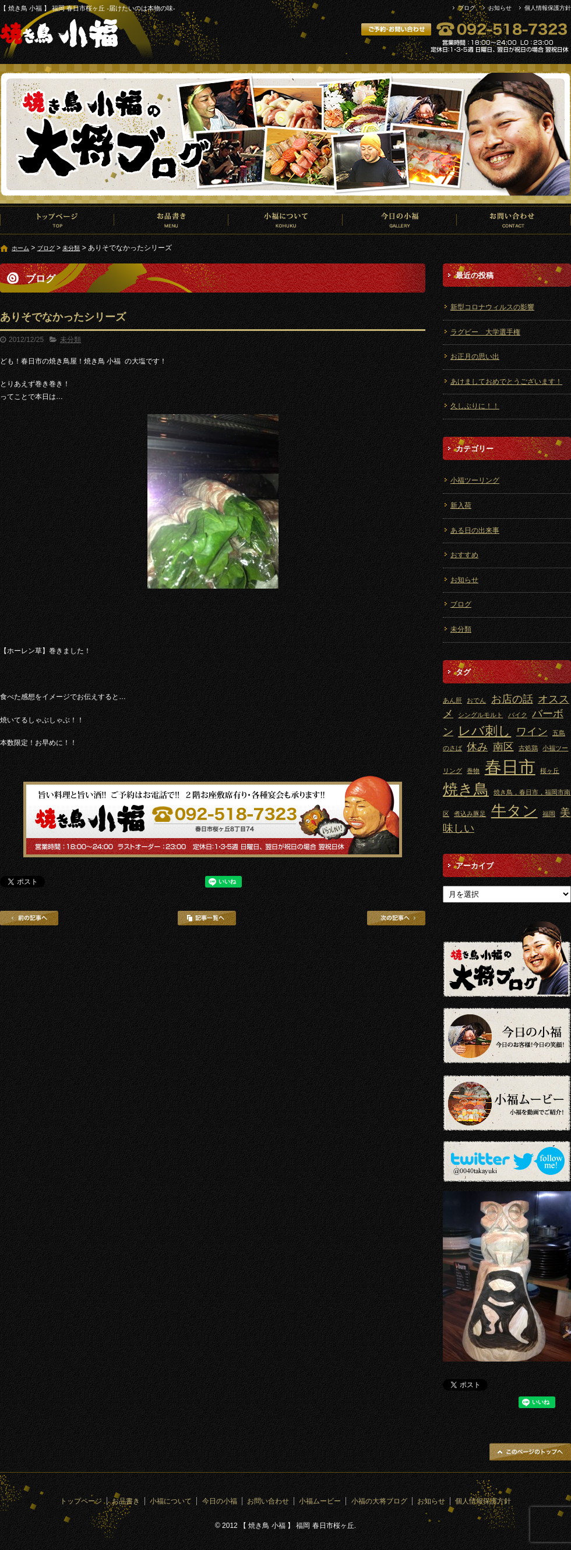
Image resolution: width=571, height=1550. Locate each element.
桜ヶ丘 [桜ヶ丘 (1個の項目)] (549, 770)
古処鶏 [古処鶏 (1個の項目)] (528, 747)
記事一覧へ (207, 918)
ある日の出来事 (474, 530)
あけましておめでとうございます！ (506, 381)
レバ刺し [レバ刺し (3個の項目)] (484, 731)
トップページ (57, 220)
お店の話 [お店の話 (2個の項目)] (512, 699)
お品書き (171, 220)
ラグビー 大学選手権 (485, 332)
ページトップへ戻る (530, 1451)
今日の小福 (400, 220)
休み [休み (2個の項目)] (477, 747)
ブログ (466, 8)
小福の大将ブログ (379, 1501)
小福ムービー (320, 1501)
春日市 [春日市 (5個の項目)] (510, 766)
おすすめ (464, 555)
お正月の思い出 (474, 356)
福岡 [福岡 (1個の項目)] (548, 813)
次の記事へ (396, 918)
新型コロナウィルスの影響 (492, 307)
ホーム (20, 248)
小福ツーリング (474, 480)
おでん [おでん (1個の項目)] (476, 700)
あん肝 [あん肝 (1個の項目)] (452, 700)
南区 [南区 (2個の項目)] (503, 747)
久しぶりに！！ (474, 406)
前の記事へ (29, 918)
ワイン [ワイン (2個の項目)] (532, 731)
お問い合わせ (514, 220)
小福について (285, 220)
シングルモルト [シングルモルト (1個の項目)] (480, 714)
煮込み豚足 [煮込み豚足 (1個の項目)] (470, 813)
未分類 (71, 248)
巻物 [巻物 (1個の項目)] (473, 770)
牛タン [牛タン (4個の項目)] (514, 810)
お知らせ (500, 8)
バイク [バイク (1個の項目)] (517, 714)
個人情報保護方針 (547, 8)
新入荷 (460, 505)
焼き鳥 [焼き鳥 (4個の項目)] (466, 789)
